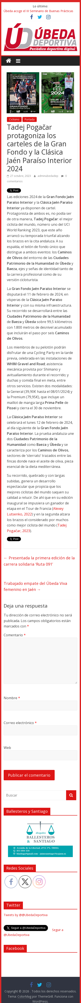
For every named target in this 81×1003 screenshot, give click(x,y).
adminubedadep (48, 176)
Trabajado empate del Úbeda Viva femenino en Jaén (35, 586)
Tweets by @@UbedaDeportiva (26, 915)
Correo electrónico (20, 722)
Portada (30, 119)
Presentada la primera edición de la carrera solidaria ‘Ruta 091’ (39, 561)
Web (7, 747)
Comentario (15, 635)
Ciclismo (14, 119)
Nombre (12, 698)
